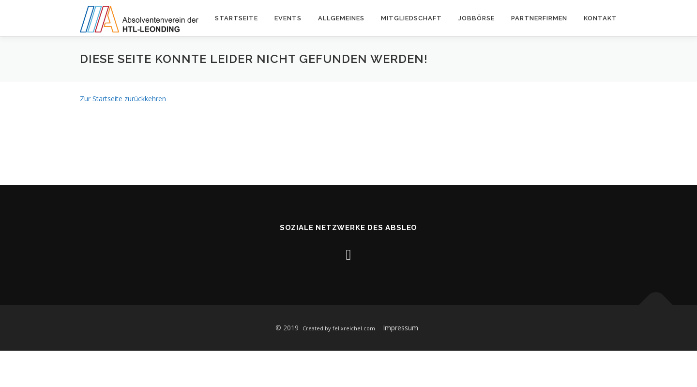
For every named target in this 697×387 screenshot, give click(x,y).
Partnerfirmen (539, 18)
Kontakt (600, 18)
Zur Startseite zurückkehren (123, 98)
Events (288, 18)
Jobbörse (476, 18)
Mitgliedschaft (411, 18)
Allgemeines (341, 18)
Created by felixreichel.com (339, 328)
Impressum (400, 327)
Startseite (236, 18)
